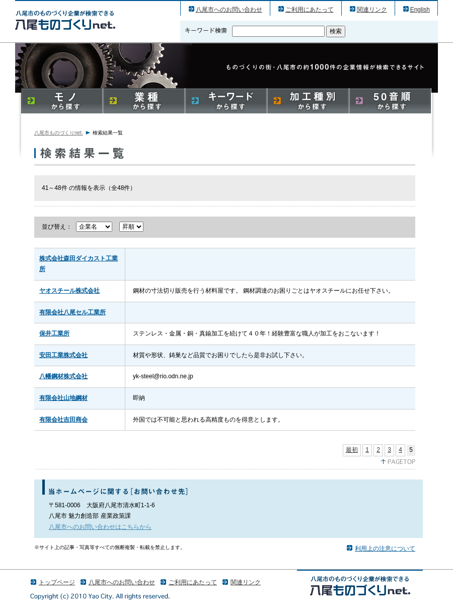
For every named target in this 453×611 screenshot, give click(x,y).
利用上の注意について (385, 548)
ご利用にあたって (309, 9)
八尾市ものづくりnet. (58, 132)
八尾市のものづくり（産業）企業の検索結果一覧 (65, 20)
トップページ (57, 582)
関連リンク (372, 9)
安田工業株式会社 (63, 355)
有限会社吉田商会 (63, 419)
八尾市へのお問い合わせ (229, 9)
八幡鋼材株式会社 (63, 376)
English (420, 9)
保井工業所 (54, 333)
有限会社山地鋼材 (63, 397)
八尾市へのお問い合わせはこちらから (100, 526)
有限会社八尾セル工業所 (72, 312)
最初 (352, 449)
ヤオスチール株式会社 (69, 290)
